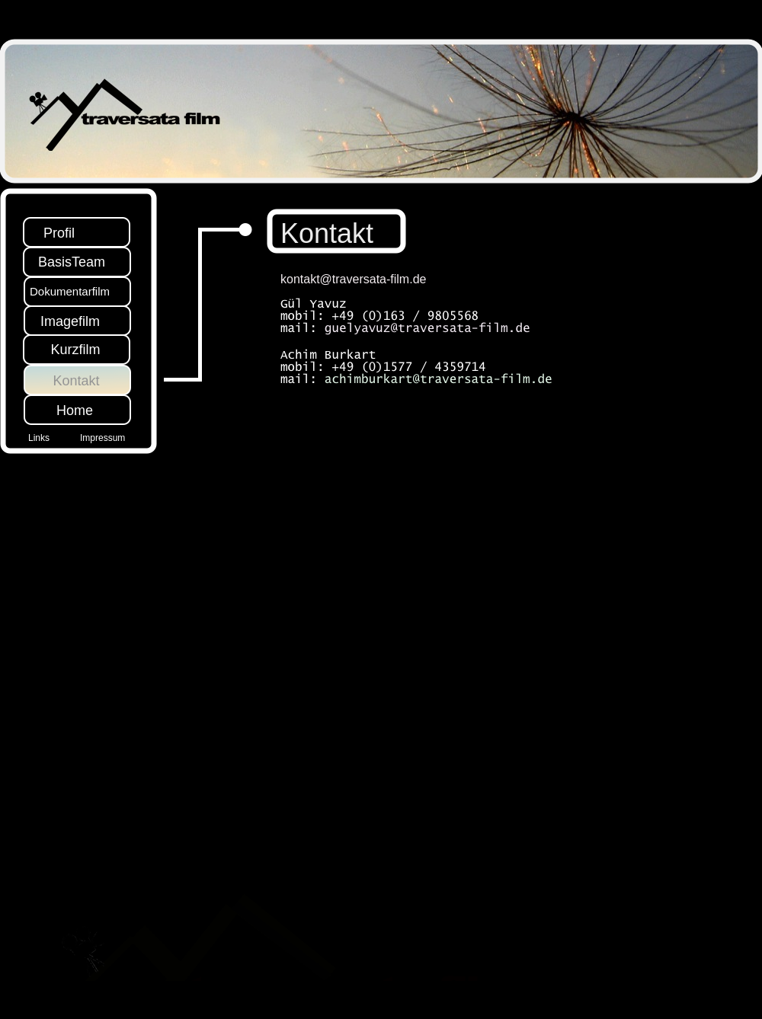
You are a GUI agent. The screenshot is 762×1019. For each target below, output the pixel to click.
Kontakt (76, 380)
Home (74, 410)
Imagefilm (70, 321)
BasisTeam (71, 262)
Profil (59, 233)
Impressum (102, 438)
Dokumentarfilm (70, 291)
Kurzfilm (75, 349)
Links (39, 438)
